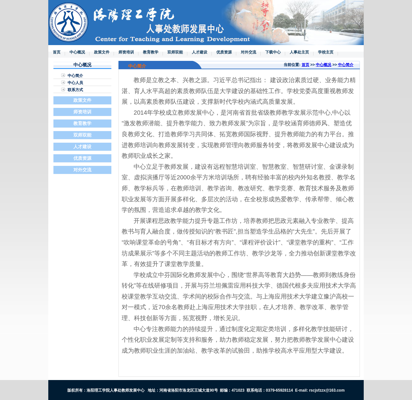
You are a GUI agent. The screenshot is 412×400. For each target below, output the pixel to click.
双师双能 (175, 52)
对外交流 (248, 52)
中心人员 (75, 83)
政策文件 (101, 52)
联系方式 (75, 90)
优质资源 (224, 52)
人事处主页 (299, 52)
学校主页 (325, 52)
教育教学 (150, 52)
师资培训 (126, 52)
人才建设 (199, 52)
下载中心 (273, 52)
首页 (57, 52)
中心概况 (77, 52)
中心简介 (75, 75)
